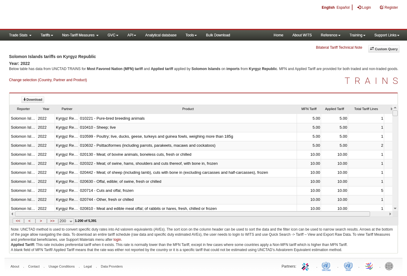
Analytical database (160, 35)
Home (278, 35)
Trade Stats (20, 35)
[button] (18, 221)
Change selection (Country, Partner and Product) (48, 80)
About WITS (302, 35)
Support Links (387, 35)
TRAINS (373, 80)
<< (18, 221)
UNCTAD (327, 266)
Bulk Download (218, 35)
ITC (306, 266)
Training (358, 35)
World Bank (390, 266)
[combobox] (66, 221)
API (131, 35)
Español (343, 7)
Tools (191, 35)
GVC (113, 35)
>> (52, 221)
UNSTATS (348, 266)
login (117, 240)
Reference (330, 35)
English (328, 7)
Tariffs (47, 35)
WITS (60, 15)
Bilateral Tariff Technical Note (339, 47)
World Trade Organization (369, 266)
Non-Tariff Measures (80, 35)
